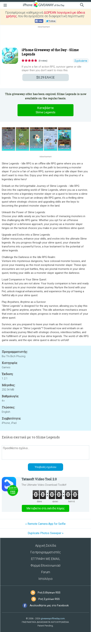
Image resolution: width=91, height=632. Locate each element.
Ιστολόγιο (45, 579)
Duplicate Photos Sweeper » (45, 533)
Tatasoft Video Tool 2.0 (39, 479)
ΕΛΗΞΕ (45, 77)
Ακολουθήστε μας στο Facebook (49, 605)
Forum (45, 572)
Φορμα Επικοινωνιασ (45, 565)
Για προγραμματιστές (45, 552)
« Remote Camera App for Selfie (45, 524)
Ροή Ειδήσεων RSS (49, 592)
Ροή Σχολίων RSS (49, 599)
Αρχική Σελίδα (45, 545)
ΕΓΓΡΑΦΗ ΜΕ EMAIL (45, 559)
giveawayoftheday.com (53, 618)
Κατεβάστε (45, 110)
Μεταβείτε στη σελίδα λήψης (45, 508)
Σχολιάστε (81, 60)
